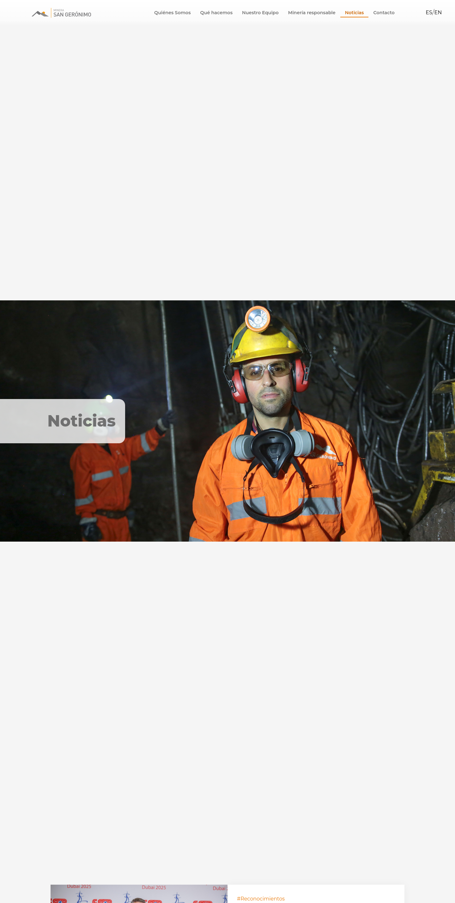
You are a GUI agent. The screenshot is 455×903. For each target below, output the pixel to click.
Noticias (354, 12)
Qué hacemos (216, 12)
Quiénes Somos (172, 12)
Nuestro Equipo (260, 12)
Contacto (383, 12)
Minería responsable (312, 12)
